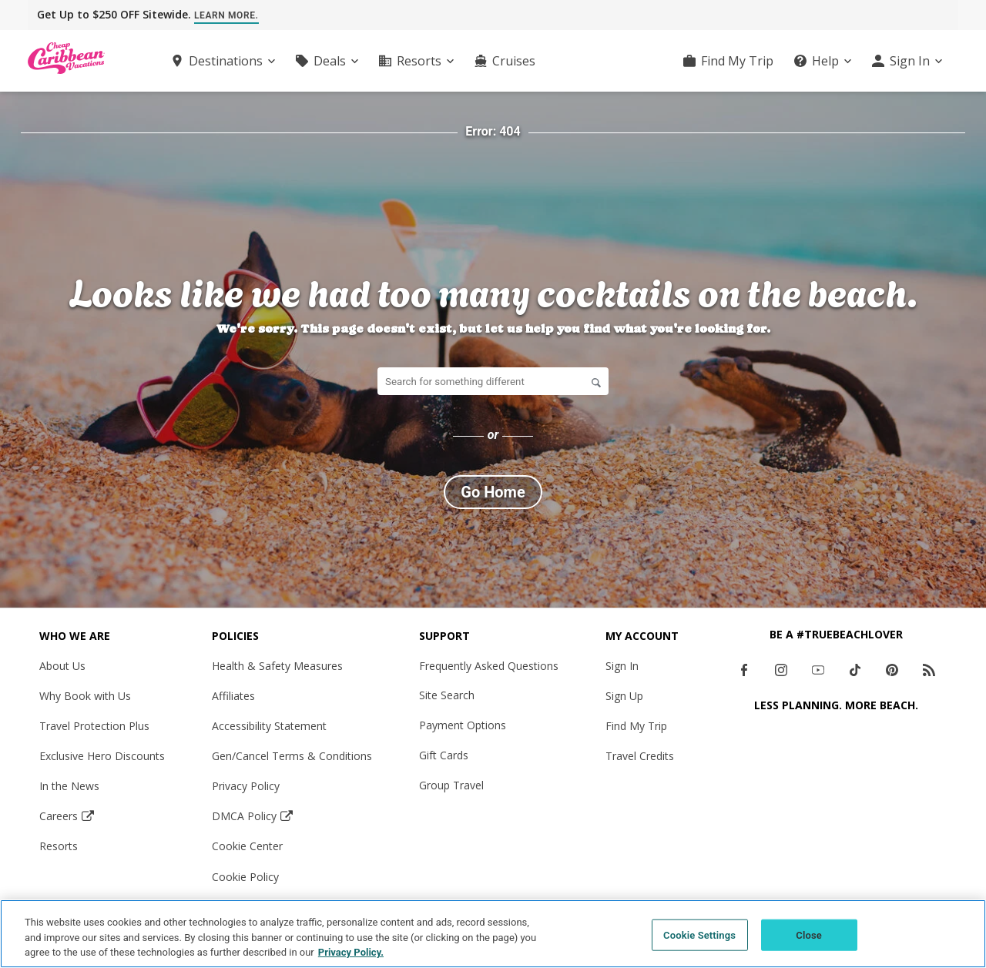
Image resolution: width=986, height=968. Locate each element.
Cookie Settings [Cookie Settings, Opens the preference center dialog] (699, 934)
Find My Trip (737, 60)
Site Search (447, 695)
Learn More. (226, 15)
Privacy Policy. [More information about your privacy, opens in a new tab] (351, 953)
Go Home (493, 492)
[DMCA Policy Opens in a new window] (292, 816)
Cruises (513, 60)
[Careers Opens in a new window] (102, 816)
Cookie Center (247, 846)
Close (809, 934)
